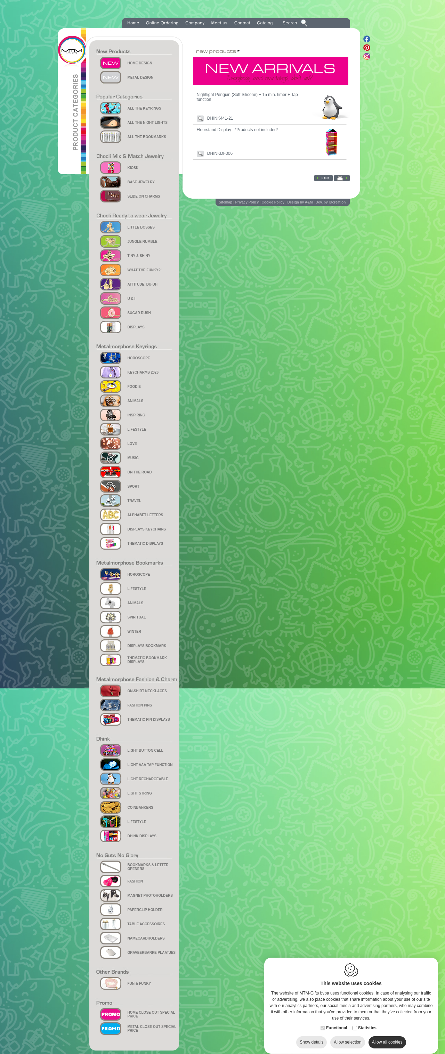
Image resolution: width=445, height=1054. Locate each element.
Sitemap (225, 202)
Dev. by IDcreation (331, 202)
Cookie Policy (273, 202)
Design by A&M (300, 202)
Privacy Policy (247, 202)
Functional (336, 1021)
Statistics (367, 1021)
